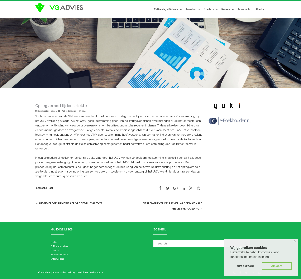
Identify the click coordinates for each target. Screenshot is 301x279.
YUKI (54, 241)
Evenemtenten (59, 254)
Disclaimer (82, 272)
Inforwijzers (57, 258)
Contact (261, 9)
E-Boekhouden (59, 246)
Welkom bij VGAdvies (166, 9)
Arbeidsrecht (69, 110)
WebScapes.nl (97, 272)
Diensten (190, 9)
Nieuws (225, 9)
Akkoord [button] (276, 265)
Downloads (243, 9)
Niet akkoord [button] (245, 265)
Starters (209, 9)
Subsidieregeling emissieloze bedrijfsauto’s (68, 203)
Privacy (71, 272)
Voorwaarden (59, 272)
